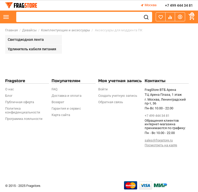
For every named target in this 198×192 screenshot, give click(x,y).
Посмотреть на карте (161, 145)
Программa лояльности (24, 119)
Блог (8, 96)
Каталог (6, 17)
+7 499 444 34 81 (179, 5)
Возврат (58, 102)
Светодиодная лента (26, 39)
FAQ (54, 89)
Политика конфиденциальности (22, 110)
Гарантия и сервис (66, 108)
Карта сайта (61, 115)
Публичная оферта (19, 102)
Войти (103, 89)
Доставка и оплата (66, 96)
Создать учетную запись (117, 96)
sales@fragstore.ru (159, 140)
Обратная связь (110, 102)
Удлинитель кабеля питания (32, 49)
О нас (9, 89)
